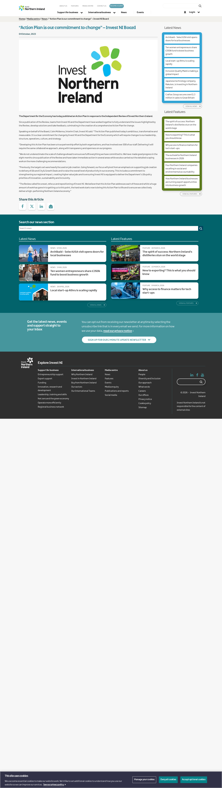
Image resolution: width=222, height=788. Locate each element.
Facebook (197, 375)
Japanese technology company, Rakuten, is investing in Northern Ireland (181, 84)
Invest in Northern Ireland (83, 379)
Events (108, 383)
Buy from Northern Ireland (84, 383)
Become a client (116, 6)
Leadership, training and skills (52, 394)
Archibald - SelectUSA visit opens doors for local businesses (181, 39)
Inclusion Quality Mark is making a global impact (181, 73)
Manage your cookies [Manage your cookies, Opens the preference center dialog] (144, 779)
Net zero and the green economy (53, 399)
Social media (111, 395)
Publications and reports (117, 391)
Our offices (143, 395)
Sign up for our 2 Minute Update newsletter (117, 340)
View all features (189, 194)
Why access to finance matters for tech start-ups (181, 147)
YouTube (202, 375)
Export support (45, 379)
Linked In (192, 375)
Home (22, 19)
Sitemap (142, 407)
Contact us (101, 6)
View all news (191, 106)
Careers (142, 391)
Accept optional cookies (193, 779)
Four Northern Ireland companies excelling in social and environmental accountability (181, 168)
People (141, 374)
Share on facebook (22, 206)
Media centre (33, 19)
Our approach (145, 383)
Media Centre (87, 6)
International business (82, 370)
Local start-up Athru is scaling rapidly (179, 62)
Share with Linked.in (41, 206)
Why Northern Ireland (81, 374)
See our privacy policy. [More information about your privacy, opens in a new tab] (53, 785)
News (44, 19)
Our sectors (76, 387)
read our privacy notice (117, 331)
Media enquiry (112, 387)
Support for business (48, 370)
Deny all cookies (168, 779)
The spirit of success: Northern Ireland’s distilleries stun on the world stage (180, 124)
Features (75, 6)
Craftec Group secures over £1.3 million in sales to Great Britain (180, 96)
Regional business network (51, 407)
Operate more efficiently (49, 403)
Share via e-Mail (50, 206)
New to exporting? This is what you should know (180, 136)
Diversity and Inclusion (149, 379)
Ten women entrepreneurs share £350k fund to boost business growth (181, 50)
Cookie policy (144, 403)
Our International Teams (83, 391)
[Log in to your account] (194, 12)
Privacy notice (145, 399)
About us (63, 6)
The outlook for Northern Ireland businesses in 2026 (181, 157)
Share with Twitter (31, 206)
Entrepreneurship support (50, 374)
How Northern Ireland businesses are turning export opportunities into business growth (181, 182)
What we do (144, 387)
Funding (42, 383)
